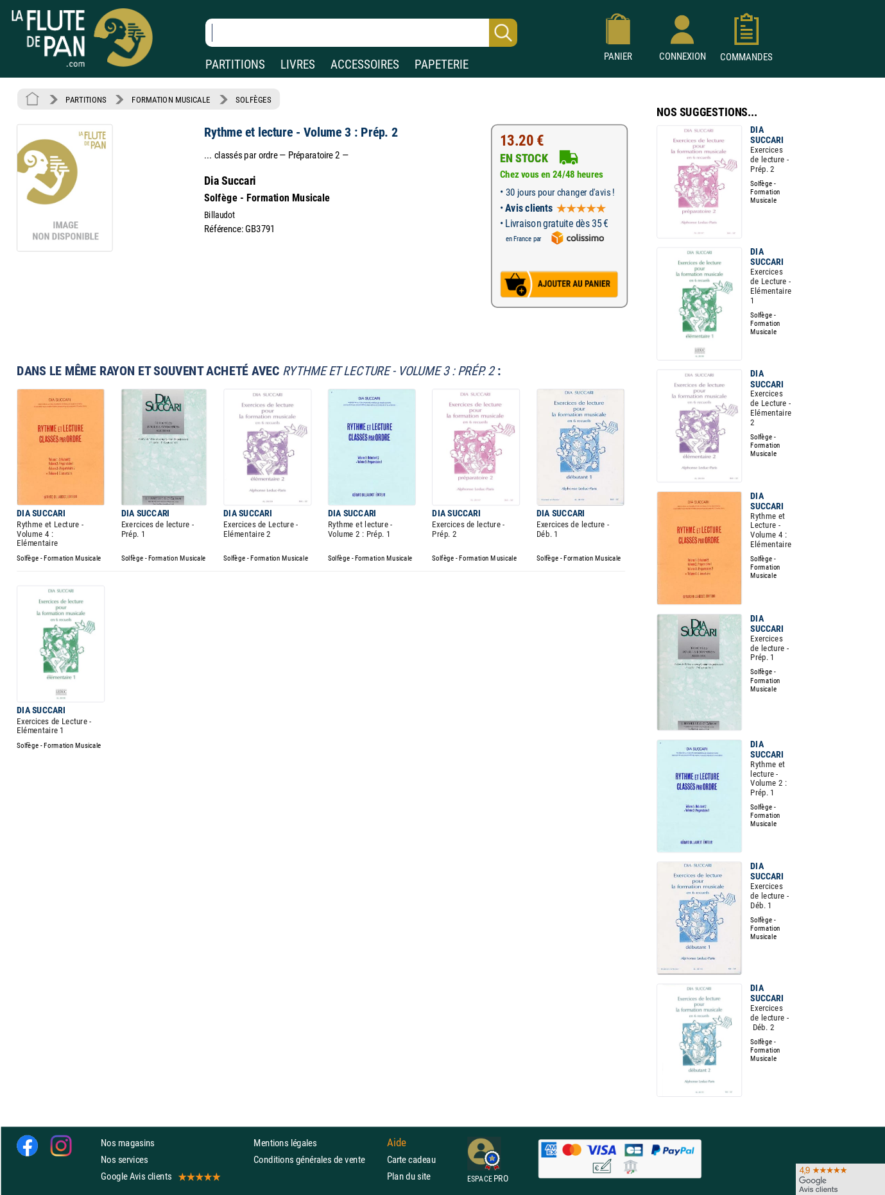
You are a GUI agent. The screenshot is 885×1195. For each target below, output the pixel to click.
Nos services (124, 1159)
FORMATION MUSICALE (171, 99)
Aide (396, 1142)
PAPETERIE (441, 64)
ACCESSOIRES (365, 64)
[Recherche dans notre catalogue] (361, 33)
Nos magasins (128, 1142)
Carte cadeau (411, 1159)
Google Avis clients (160, 1176)
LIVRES (297, 64)
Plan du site (409, 1176)
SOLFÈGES (253, 99)
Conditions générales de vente (317, 1159)
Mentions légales (284, 1142)
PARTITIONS (235, 64)
